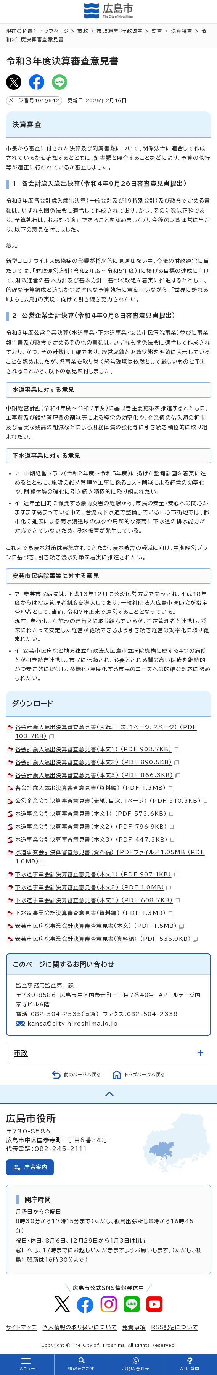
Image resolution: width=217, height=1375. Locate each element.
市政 (82, 31)
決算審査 (182, 31)
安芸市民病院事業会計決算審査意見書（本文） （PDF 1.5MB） (99, 926)
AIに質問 (189, 1368)
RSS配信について (174, 1327)
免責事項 (134, 1327)
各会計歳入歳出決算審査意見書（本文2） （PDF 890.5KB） (97, 762)
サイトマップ (21, 1327)
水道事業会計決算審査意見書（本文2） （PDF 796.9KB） (94, 826)
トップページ (54, 31)
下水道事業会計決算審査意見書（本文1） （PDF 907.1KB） (96, 874)
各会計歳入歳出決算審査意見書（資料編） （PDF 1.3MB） (93, 788)
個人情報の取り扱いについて (79, 1327)
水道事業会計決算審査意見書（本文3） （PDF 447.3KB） (94, 839)
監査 (157, 31)
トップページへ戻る (145, 1074)
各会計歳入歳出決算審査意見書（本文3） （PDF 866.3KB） (97, 775)
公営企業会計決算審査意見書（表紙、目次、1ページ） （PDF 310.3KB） (111, 800)
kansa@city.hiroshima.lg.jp (72, 1023)
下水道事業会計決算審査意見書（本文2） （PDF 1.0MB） (93, 887)
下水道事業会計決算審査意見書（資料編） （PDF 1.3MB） (93, 913)
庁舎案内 (36, 1167)
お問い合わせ (135, 1369)
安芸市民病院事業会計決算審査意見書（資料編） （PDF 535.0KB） (106, 939)
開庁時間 (38, 1199)
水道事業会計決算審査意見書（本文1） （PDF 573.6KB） (94, 813)
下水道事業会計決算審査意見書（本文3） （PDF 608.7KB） (97, 900)
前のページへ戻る (82, 1074)
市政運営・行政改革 (120, 31)
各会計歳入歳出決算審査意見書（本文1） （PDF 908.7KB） (96, 749)
